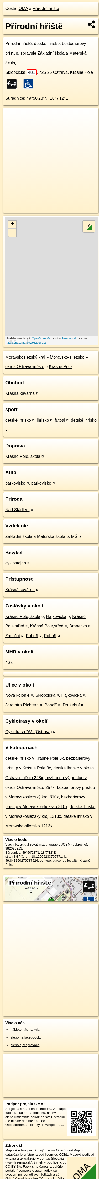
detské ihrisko (18, 420)
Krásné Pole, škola (22, 456)
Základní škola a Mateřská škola (35, 536)
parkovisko (15, 483)
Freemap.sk (69, 338)
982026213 (13, 848)
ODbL (63, 1154)
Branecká (78, 626)
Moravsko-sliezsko (67, 357)
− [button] (12, 233)
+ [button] (12, 224)
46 (7, 662)
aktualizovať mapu (33, 844)
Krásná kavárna (20, 393)
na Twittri (53, 1113)
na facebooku (41, 1109)
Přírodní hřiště (46, 8)
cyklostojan (15, 563)
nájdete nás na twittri (26, 1029)
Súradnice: (15, 98)
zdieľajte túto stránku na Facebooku (35, 1111)
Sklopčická (21, 72)
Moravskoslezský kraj (25, 357)
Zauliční (12, 635)
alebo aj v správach (25, 1045)
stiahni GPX (14, 856)
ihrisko (43, 420)
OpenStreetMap (42, 338)
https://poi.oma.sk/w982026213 (26, 342)
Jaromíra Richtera (22, 705)
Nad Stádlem (17, 509)
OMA (23, 8)
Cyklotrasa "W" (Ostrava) (28, 732)
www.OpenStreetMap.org (67, 1150)
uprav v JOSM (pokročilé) (68, 844)
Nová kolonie (17, 695)
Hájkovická (56, 616)
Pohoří (32, 635)
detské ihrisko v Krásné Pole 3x (34, 758)
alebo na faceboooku (26, 1037)
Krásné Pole (60, 366)
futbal (60, 420)
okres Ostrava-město (24, 366)
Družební (71, 705)
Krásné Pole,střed (46, 626)
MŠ (74, 536)
